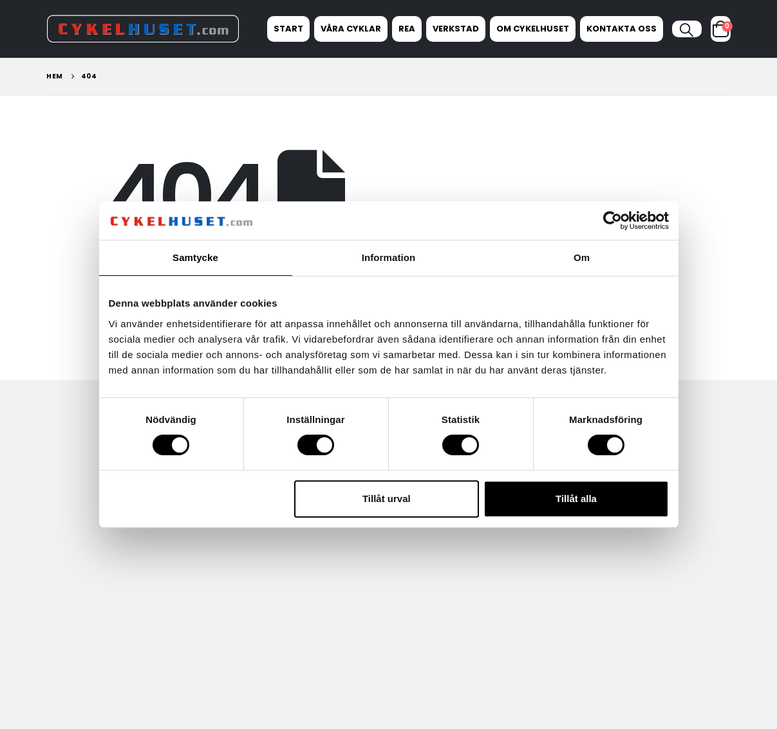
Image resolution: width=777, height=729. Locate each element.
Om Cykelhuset (532, 28)
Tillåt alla (576, 498)
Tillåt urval (386, 498)
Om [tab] (582, 257)
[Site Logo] (142, 28)
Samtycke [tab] (195, 257)
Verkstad (456, 28)
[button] (687, 30)
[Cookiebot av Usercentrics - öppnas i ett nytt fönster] (612, 220)
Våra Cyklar (351, 28)
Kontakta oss (621, 28)
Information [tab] (389, 257)
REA (406, 28)
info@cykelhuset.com (609, 542)
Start (288, 28)
